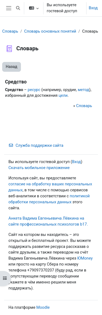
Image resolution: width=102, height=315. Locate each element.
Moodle (43, 307)
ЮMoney (85, 258)
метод (83, 89)
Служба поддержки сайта (35, 145)
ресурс (34, 89)
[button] (18, 8)
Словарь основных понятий (50, 31)
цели (62, 95)
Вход (93, 7)
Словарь (10, 31)
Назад (11, 66)
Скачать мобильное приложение (39, 167)
